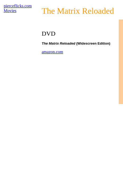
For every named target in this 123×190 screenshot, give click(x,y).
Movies (10, 10)
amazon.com (52, 52)
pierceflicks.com (18, 6)
